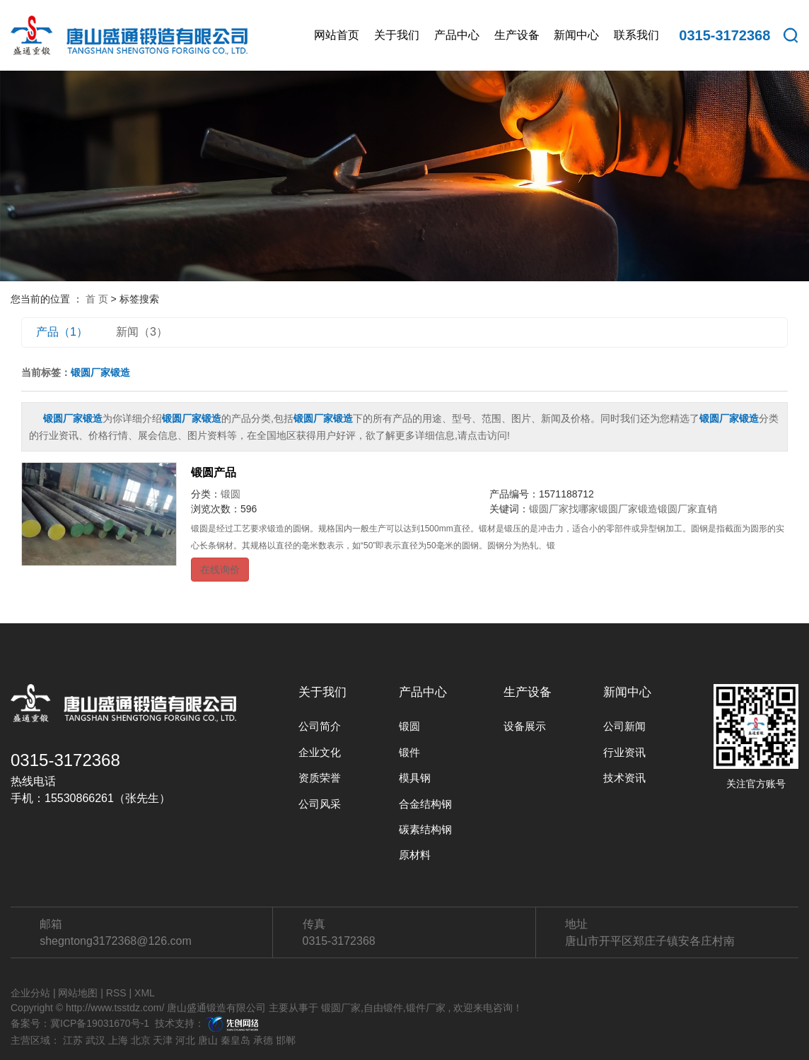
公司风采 (319, 804)
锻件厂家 (426, 1007)
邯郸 (286, 1040)
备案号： (30, 1023)
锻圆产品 (213, 472)
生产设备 (517, 35)
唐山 (208, 1040)
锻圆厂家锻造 (628, 508)
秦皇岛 (235, 1040)
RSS (116, 993)
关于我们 (396, 35)
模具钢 (415, 778)
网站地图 (78, 993)
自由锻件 (383, 1007)
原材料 (415, 855)
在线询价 (220, 569)
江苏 (73, 1040)
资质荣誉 (319, 778)
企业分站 (30, 993)
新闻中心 (576, 35)
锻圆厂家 (341, 1007)
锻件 (409, 752)
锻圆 (230, 494)
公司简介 (319, 726)
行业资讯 (624, 752)
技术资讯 (624, 778)
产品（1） (62, 332)
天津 (163, 1040)
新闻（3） (142, 332)
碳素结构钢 (425, 829)
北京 (141, 1040)
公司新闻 (624, 726)
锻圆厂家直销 (687, 508)
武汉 (95, 1040)
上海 (118, 1040)
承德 (263, 1040)
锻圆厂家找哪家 (563, 508)
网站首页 (336, 35)
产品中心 (456, 35)
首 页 (97, 299)
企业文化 (319, 752)
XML (144, 993)
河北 (185, 1040)
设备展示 (525, 726)
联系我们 (636, 35)
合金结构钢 (425, 804)
